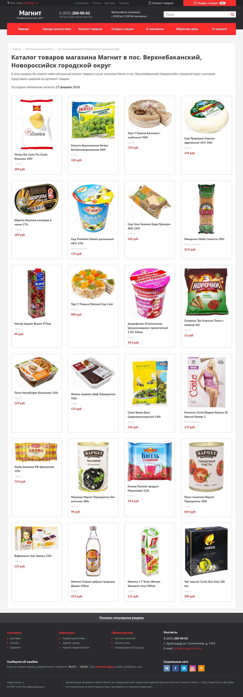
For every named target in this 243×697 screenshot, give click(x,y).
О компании (82, 3)
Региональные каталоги (39, 49)
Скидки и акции (210, 3)
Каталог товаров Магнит (76, 647)
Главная (23, 29)
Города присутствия (57, 29)
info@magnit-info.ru (188, 648)
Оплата (97, 3)
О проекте (219, 29)
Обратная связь (187, 29)
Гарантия (124, 3)
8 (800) (74, 13)
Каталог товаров (90, 29)
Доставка (110, 3)
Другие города (71, 643)
